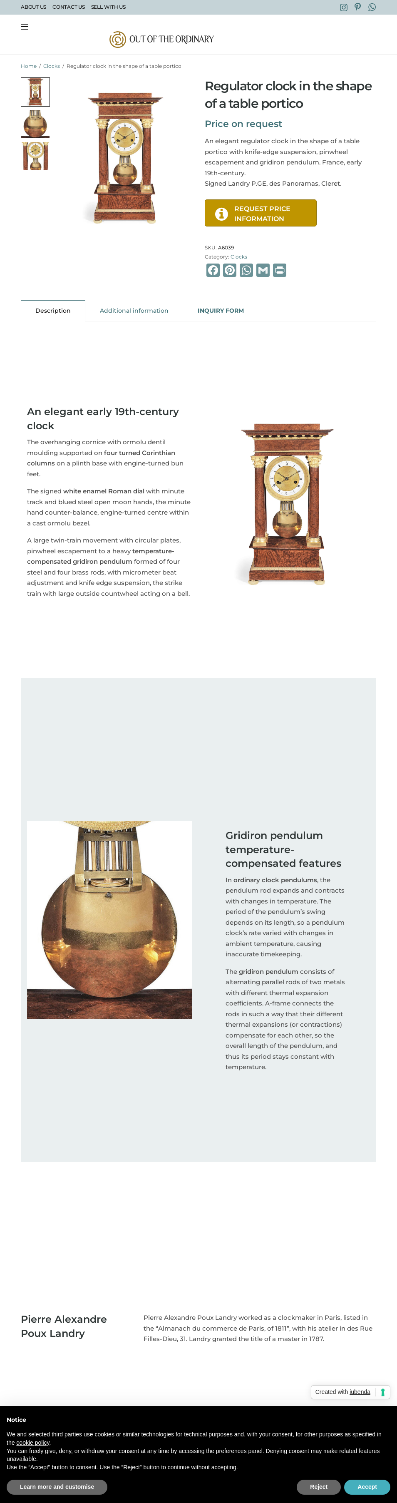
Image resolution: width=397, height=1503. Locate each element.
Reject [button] (319, 1486)
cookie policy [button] (32, 1442)
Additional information (134, 310)
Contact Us (68, 7)
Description (53, 310)
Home (29, 66)
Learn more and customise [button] (57, 1486)
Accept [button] (367, 1486)
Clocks (51, 66)
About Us (33, 7)
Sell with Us (108, 7)
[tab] (53, 310)
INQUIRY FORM (221, 310)
